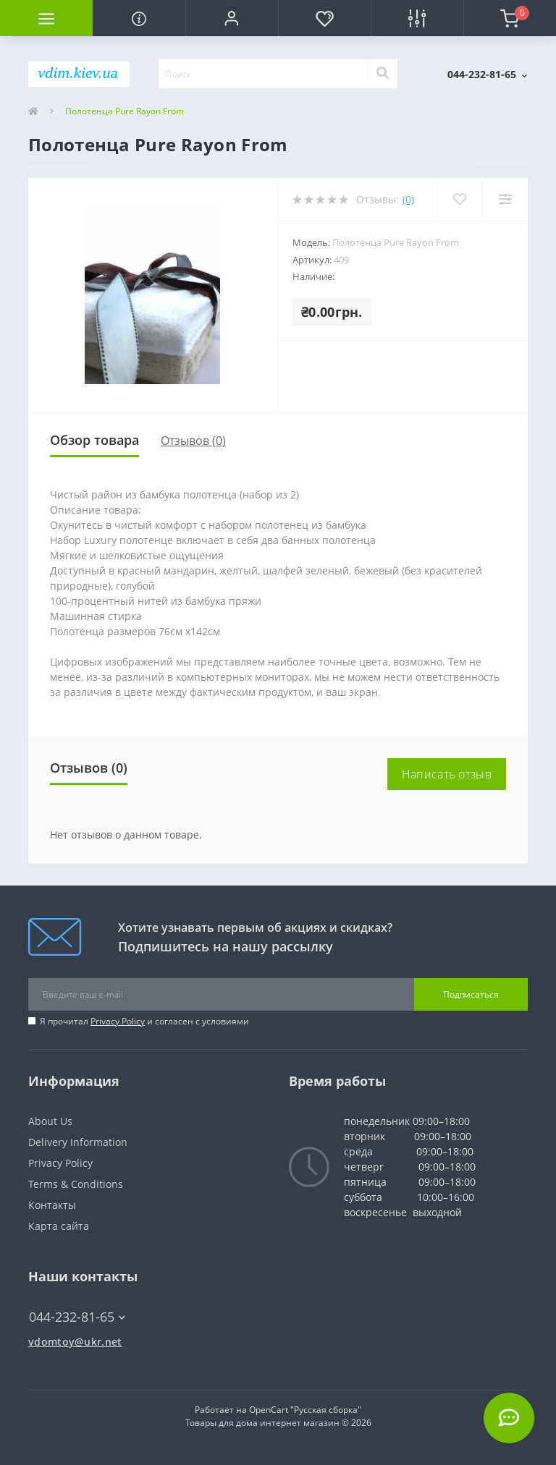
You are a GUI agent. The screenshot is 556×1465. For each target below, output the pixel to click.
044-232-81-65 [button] (77, 1317)
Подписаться (471, 994)
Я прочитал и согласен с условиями (144, 1021)
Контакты (52, 1205)
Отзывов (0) (193, 441)
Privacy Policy (117, 1021)
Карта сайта (58, 1226)
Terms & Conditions (75, 1184)
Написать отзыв (447, 774)
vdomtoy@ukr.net (75, 1342)
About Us (50, 1121)
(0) (408, 199)
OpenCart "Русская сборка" (305, 1410)
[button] (231, 18)
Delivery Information (77, 1142)
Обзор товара (94, 440)
